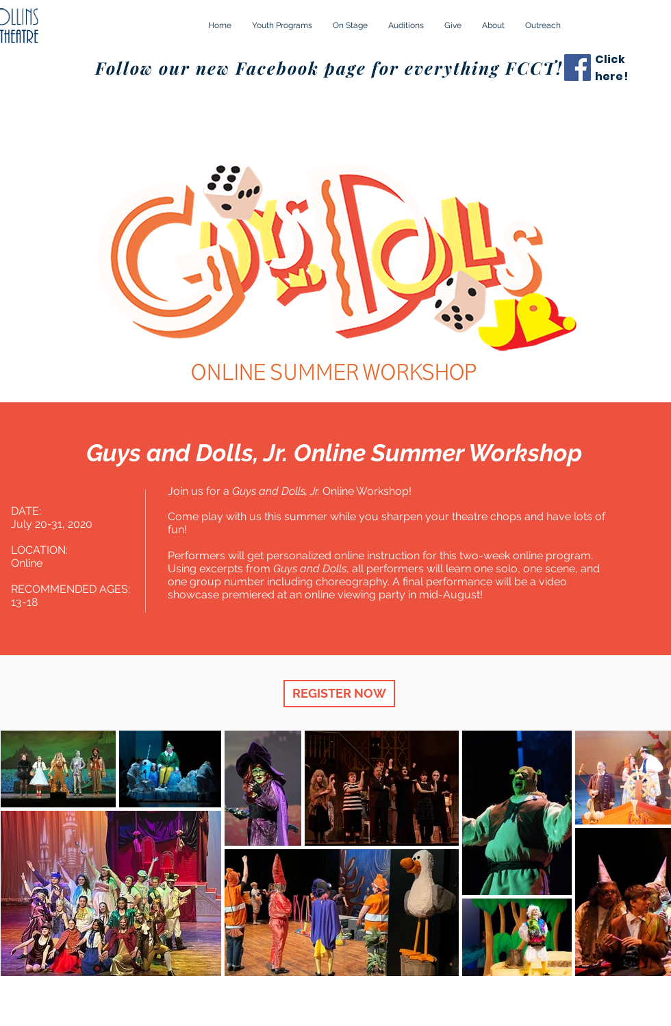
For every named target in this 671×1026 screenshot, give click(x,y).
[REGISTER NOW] (339, 693)
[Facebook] (577, 67)
